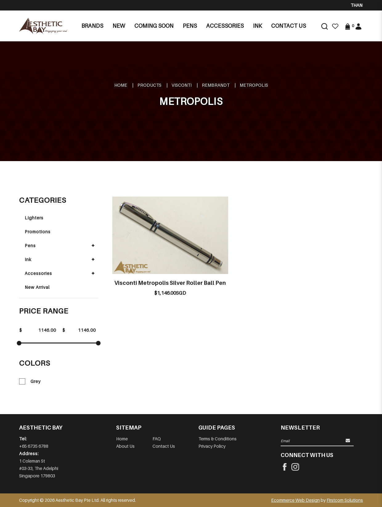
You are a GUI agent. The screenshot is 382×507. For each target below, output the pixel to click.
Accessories (38, 273)
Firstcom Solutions (345, 500)
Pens (30, 245)
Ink (28, 259)
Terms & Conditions (217, 438)
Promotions (38, 231)
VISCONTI (182, 85)
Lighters (34, 217)
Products (149, 85)
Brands (92, 26)
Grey (30, 381)
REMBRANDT (216, 85)
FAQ (156, 438)
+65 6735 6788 (33, 446)
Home (120, 85)
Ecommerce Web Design (295, 500)
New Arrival (37, 287)
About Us (125, 446)
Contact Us (163, 446)
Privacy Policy (212, 446)
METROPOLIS (254, 85)
